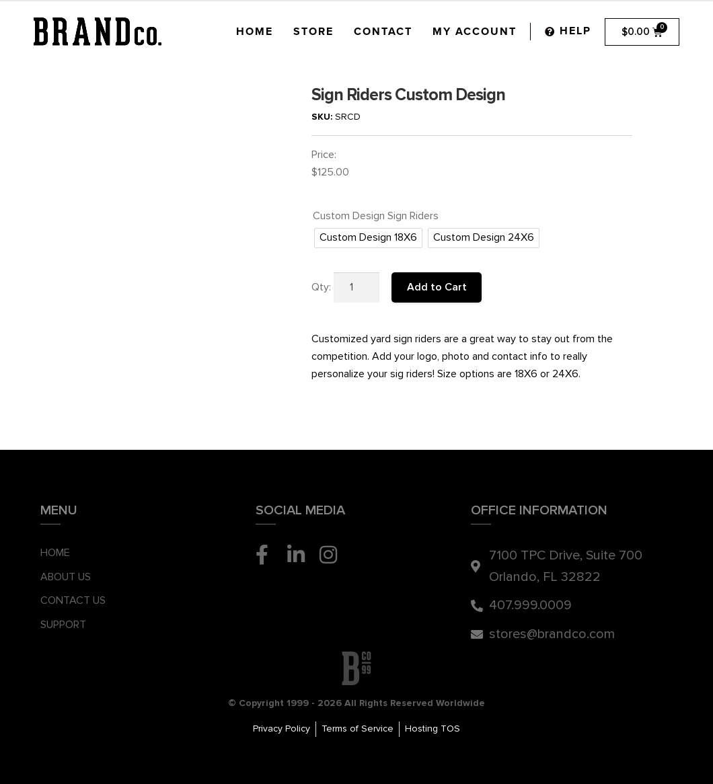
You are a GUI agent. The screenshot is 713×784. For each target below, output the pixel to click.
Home (254, 31)
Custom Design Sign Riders (376, 216)
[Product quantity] (356, 287)
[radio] (368, 238)
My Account (475, 31)
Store (313, 31)
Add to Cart (437, 287)
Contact (383, 31)
